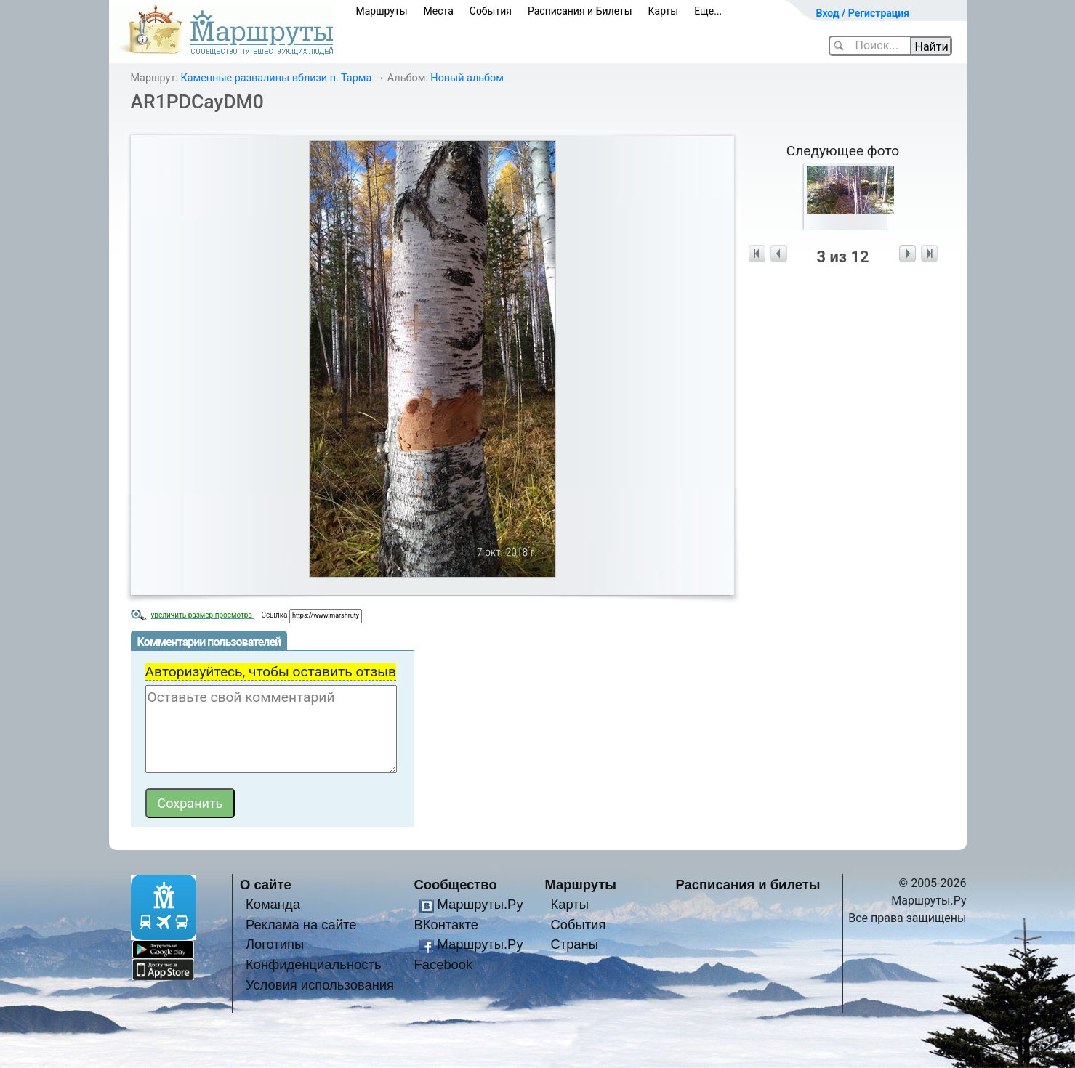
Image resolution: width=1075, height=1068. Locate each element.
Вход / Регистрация (863, 13)
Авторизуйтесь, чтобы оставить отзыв (271, 671)
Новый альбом (467, 78)
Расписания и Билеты (580, 11)
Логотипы (275, 944)
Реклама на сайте (301, 924)
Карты (663, 11)
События (491, 11)
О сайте (265, 884)
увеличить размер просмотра (202, 615)
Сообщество (455, 884)
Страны (574, 944)
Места (439, 11)
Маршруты (382, 11)
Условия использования (320, 984)
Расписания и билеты (748, 884)
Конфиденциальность (314, 964)
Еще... (708, 11)
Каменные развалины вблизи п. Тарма (275, 78)
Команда (273, 904)
